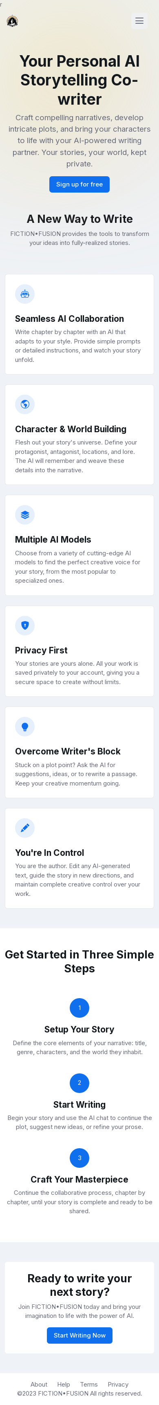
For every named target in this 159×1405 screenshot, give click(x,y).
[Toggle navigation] (139, 21)
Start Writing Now (80, 1335)
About (39, 1384)
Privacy (118, 1384)
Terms (89, 1384)
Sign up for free (79, 184)
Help (63, 1384)
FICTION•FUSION (64, 1393)
